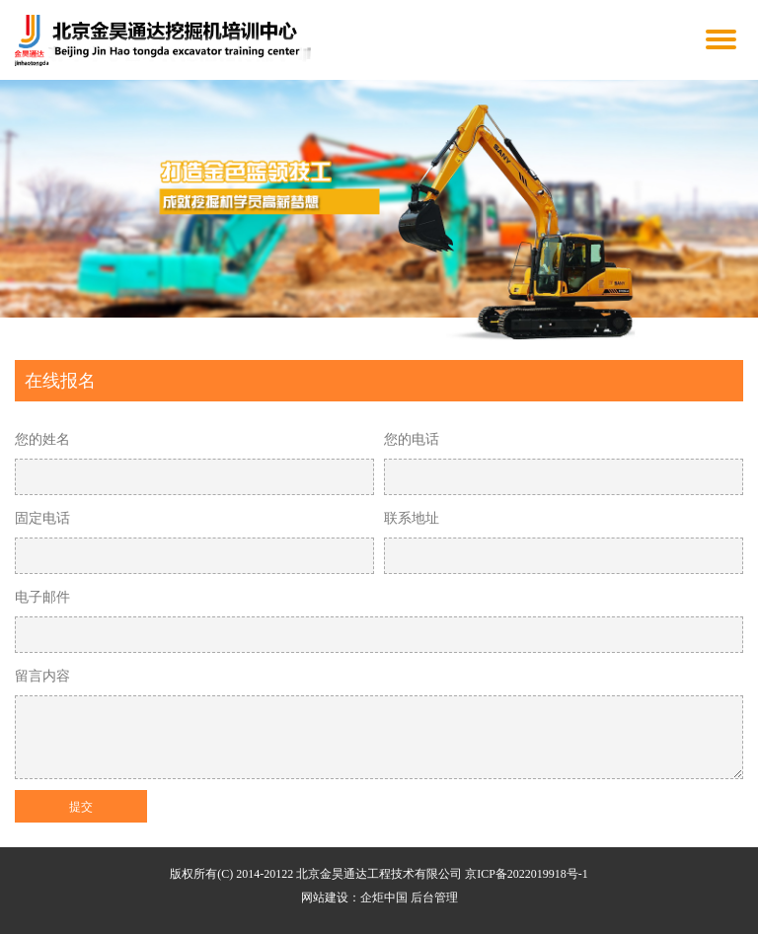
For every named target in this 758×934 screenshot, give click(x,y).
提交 (81, 807)
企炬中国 (384, 897)
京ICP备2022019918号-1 (526, 874)
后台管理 (434, 897)
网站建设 (324, 897)
